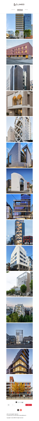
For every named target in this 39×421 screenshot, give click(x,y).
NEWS (26, 9)
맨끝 (22, 402)
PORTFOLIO (20, 9)
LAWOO (13, 9)
